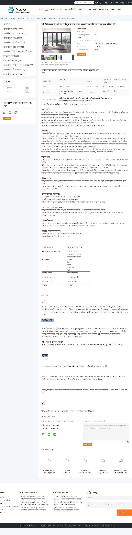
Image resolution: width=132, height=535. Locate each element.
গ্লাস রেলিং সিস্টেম (9, 56)
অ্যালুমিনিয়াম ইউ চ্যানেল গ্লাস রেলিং (16, 51)
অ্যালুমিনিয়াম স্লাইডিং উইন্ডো (13, 33)
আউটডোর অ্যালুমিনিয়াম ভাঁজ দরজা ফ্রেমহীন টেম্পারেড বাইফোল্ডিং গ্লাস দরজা (103, 472)
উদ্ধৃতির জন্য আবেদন (111, 2)
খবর (112, 9)
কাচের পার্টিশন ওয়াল (10, 60)
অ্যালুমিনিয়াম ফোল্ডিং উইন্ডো (13, 74)
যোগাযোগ (82, 54)
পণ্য (46, 9)
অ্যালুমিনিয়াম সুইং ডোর (11, 38)
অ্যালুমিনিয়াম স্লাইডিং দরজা (13, 29)
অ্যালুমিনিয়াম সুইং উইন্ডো (12, 42)
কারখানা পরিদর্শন (70, 9)
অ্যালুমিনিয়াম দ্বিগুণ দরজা (53, 411)
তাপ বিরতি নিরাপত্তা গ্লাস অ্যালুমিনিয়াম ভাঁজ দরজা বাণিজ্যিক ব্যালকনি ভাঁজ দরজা (49, 472)
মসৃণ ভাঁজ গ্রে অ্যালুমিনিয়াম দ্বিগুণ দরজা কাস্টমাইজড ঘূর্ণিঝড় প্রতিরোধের (85, 472)
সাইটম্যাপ (3, 512)
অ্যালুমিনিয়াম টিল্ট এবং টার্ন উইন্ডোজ (16, 65)
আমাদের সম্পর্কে (56, 9)
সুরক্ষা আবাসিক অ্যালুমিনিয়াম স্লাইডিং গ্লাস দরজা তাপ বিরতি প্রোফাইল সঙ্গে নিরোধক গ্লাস (35, 503)
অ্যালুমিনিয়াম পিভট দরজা (12, 69)
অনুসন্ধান (97, 2)
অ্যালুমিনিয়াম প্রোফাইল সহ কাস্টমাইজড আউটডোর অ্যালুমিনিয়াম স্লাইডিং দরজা (33, 498)
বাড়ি (40, 9)
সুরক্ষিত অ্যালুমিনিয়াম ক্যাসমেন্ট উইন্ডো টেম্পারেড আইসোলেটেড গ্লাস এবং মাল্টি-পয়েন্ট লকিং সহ (67, 509)
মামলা (119, 9)
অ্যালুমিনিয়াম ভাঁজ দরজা (17, 18)
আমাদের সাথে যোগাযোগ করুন (98, 9)
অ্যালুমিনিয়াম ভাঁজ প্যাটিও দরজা (86, 411)
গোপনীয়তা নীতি (24, 525)
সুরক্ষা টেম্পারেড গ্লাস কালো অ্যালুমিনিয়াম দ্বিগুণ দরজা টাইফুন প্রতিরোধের (120, 472)
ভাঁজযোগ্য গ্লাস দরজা (68, 411)
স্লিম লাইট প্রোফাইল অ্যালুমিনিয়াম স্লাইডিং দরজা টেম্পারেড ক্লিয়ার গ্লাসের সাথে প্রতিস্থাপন (35, 509)
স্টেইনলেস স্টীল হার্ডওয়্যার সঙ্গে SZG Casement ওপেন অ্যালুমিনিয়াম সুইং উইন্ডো (67, 498)
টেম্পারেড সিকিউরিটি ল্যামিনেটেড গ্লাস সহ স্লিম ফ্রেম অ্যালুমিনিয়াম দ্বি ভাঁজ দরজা (67, 472)
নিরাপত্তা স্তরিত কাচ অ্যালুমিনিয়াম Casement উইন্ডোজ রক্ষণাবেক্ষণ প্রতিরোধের (68, 503)
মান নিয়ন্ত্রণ (81, 9)
